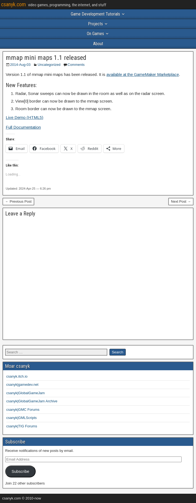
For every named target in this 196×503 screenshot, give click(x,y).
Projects (95, 23)
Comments (76, 65)
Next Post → (181, 201)
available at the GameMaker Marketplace (142, 74)
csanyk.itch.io (16, 376)
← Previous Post (18, 201)
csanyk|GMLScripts (21, 418)
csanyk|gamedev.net (22, 384)
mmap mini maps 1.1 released (46, 57)
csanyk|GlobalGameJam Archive (31, 401)
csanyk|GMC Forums (22, 410)
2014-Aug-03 (20, 65)
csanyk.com (13, 4)
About (98, 43)
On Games (95, 33)
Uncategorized (49, 65)
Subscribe (20, 471)
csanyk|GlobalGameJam (25, 393)
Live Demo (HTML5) (24, 117)
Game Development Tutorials (95, 14)
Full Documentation (23, 127)
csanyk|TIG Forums (21, 426)
